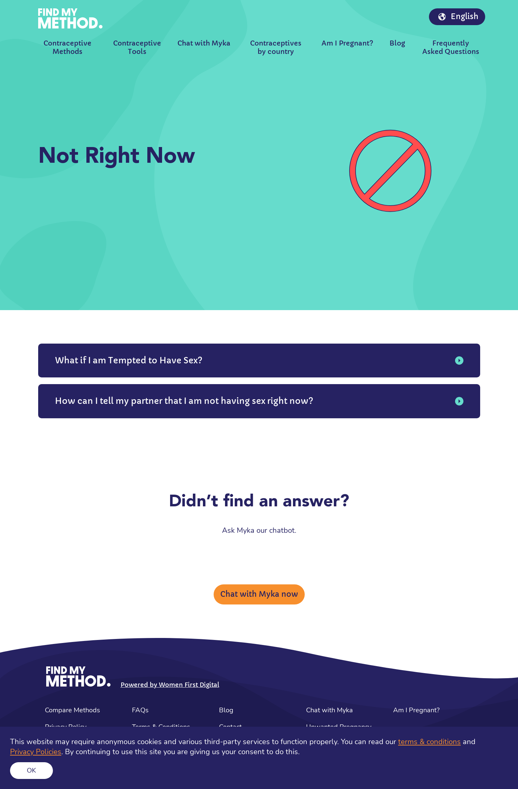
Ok (31, 770)
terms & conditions (429, 742)
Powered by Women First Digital (170, 685)
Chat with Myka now (259, 594)
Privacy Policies (35, 752)
